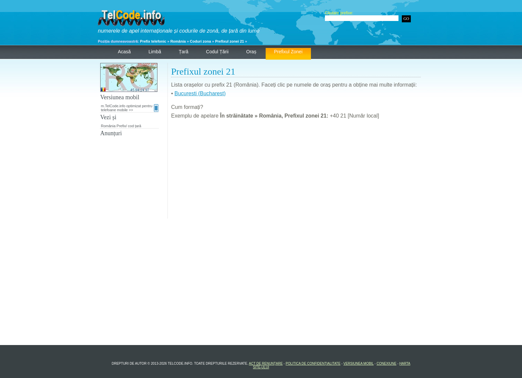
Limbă (154, 51)
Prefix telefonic (153, 41)
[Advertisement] (296, 171)
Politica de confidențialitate (313, 363)
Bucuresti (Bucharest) (200, 93)
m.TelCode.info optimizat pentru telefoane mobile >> (129, 108)
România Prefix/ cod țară (121, 126)
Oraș (251, 51)
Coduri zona (200, 41)
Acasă (124, 51)
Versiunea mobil (359, 363)
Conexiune (386, 363)
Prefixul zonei (288, 51)
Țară (183, 51)
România (178, 41)
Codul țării (217, 51)
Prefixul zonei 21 (229, 41)
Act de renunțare (266, 363)
